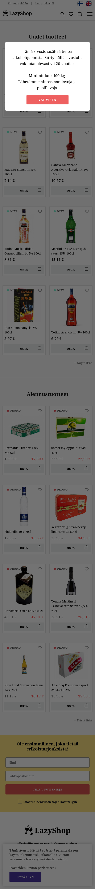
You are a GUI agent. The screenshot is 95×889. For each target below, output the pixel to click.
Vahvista (47, 100)
